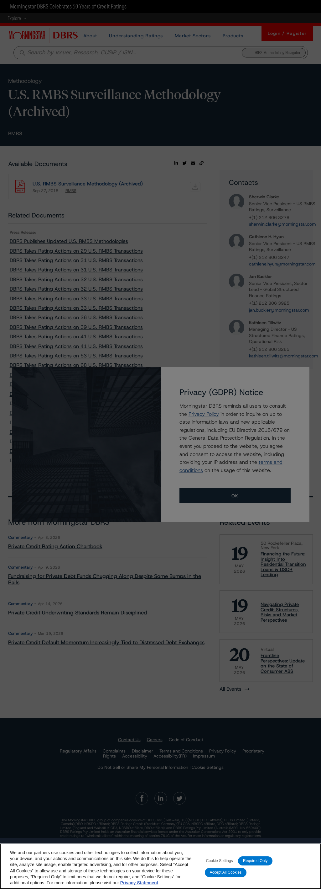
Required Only (255, 865)
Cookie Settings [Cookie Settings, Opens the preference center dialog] (219, 865)
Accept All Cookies (226, 877)
